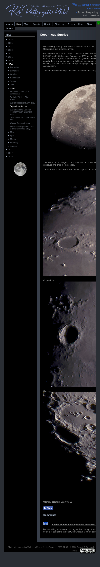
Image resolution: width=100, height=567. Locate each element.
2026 (9, 39)
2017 (9, 153)
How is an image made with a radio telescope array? (22, 127)
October (12, 74)
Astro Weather (91, 15)
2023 (9, 50)
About (89, 24)
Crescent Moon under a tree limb (22, 118)
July (11, 85)
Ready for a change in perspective (19, 92)
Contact (9, 28)
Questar (37, 24)
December (13, 67)
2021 (9, 57)
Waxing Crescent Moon (20, 123)
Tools (26, 24)
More (80, 24)
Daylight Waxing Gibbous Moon (21, 98)
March (12, 139)
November (13, 71)
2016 (9, 156)
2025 (9, 43)
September (14, 78)
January (12, 146)
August (12, 81)
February (13, 143)
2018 (9, 149)
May (11, 132)
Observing (59, 24)
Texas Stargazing (88, 12)
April (11, 136)
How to (47, 24)
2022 (9, 53)
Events (71, 24)
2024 (9, 46)
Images (9, 24)
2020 (9, 60)
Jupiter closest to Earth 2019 (22, 103)
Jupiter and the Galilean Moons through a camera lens (21, 112)
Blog (18, 24)
